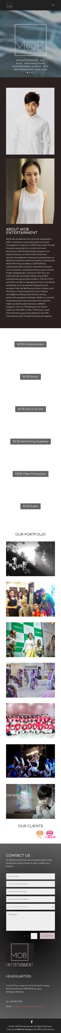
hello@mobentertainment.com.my (27, 1006)
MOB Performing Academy (30, 441)
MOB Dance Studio (30, 409)
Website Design (24, 1029)
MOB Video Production (30, 473)
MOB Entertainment (30, 344)
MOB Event (30, 506)
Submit (47, 935)
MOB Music (30, 376)
